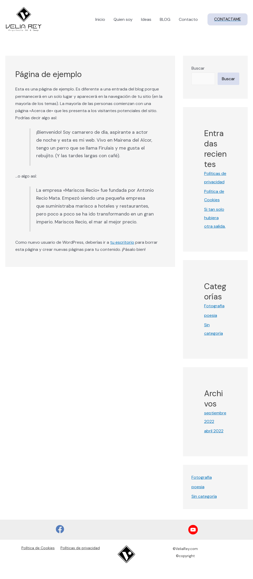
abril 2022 (213, 431)
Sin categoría (204, 496)
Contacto (188, 19)
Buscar (198, 68)
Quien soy (123, 19)
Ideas (146, 19)
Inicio (100, 19)
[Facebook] (60, 529)
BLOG (165, 19)
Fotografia (214, 306)
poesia (210, 315)
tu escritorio (122, 242)
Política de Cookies (38, 547)
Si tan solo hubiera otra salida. (215, 218)
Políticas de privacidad (80, 547)
